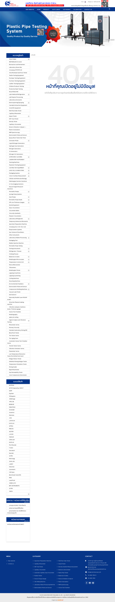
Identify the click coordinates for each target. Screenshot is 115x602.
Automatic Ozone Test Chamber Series (17, 342)
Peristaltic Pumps (14, 191)
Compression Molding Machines (18, 289)
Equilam (11, 393)
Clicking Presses (13, 254)
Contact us (11, 564)
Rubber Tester (38, 575)
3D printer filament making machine (15, 303)
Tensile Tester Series (15, 346)
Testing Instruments (14, 248)
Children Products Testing (16, 86)
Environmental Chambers (16, 284)
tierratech (12, 450)
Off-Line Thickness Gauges (16, 202)
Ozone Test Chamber (15, 312)
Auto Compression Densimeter (18, 375)
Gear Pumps (12, 197)
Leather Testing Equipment (16, 84)
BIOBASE (11, 404)
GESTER (11, 431)
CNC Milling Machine (39, 581)
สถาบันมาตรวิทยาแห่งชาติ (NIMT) (15, 524)
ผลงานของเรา (12, 295)
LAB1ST (11, 464)
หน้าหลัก (33, 55)
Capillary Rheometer (15, 113)
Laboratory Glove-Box (15, 67)
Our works (67, 9)
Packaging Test (13, 240)
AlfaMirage (12, 399)
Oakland (11, 437)
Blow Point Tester (14, 333)
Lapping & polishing (14, 276)
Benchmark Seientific (15, 475)
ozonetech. (12, 469)
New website (29, 9)
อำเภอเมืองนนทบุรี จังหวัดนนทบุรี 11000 (96, 565)
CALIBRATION (78, 9)
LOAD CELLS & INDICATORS (16, 170)
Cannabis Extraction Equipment (18, 105)
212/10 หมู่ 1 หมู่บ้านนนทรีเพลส (94, 561)
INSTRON (11, 385)
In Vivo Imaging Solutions (16, 184)
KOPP (10, 391)
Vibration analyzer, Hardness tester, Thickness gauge (16, 308)
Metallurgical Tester (14, 270)
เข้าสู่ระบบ (90, 2)
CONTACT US (89, 9)
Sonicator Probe (13, 141)
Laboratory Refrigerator (16, 219)
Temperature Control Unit (16, 262)
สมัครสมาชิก (97, 2)
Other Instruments (14, 235)
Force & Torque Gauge (40, 579)
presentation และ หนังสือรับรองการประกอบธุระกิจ (16, 512)
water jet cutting (13, 317)
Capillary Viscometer (15, 124)
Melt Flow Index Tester (15, 111)
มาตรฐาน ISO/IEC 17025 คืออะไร (17, 505)
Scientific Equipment (15, 108)
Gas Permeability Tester (16, 372)
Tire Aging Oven (13, 338)
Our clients (56, 9)
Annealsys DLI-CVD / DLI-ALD (17, 227)
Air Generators (13, 151)
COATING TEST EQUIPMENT (16, 168)
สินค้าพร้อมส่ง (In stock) (15, 62)
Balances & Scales (14, 257)
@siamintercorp (92, 567)
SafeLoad (12, 440)
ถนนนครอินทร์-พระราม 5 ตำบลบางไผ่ (95, 563)
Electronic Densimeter (64, 570)
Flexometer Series (14, 351)
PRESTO (11, 429)
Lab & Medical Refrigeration (17, 94)
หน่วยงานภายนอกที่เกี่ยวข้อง (16, 508)
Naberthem (12, 407)
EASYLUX (11, 423)
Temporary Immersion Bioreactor (18, 221)
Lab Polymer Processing (16, 97)
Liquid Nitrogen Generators (17, 143)
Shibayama (12, 396)
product (46, 9)
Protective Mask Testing (16, 89)
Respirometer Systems (15, 229)
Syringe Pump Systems (15, 194)
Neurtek (11, 453)
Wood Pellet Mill (13, 92)
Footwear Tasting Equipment (17, 78)
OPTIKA (11, 426)
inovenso (11, 412)
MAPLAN (11, 442)
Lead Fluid (12, 480)
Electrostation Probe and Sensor (43, 587)
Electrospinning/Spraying (16, 103)
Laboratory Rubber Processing (18, 238)
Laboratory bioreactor (15, 100)
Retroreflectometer (14, 265)
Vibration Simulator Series (16, 348)
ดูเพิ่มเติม (26, 502)
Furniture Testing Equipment (17, 81)
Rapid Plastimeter (14, 370)
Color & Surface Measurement (17, 176)
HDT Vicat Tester (13, 119)
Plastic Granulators (14, 130)
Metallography (13, 314)
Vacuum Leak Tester (14, 292)
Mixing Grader (13, 367)
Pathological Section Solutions (18, 181)
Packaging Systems (14, 173)
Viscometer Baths (14, 211)
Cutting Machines (14, 278)
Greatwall (11, 410)
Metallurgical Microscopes (16, 259)
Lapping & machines (14, 273)
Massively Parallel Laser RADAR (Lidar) (17, 298)
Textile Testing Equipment (16, 75)
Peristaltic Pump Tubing (15, 246)
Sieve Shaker (12, 59)
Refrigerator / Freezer (15, 251)
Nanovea (11, 415)
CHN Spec (12, 472)
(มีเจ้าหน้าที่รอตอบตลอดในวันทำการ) (97, 569)
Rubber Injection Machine (16, 243)
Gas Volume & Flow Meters (16, 232)
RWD (10, 478)
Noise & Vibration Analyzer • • (17, 127)
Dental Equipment (14, 205)
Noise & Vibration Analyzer (65, 579)
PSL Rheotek (12, 445)
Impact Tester (13, 116)
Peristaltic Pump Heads (15, 200)
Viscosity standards (14, 213)
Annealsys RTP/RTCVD (15, 70)
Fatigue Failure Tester (15, 359)
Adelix (11, 491)
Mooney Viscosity (14, 327)
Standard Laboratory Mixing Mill (18, 330)
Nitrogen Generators (15, 149)
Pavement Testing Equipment (17, 165)
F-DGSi (11, 448)
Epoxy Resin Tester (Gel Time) (17, 138)
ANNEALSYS (12, 483)
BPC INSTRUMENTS (14, 486)
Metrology (12, 459)
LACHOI (11, 434)
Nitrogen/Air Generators (16, 154)
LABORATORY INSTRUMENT (16, 160)
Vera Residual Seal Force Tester (18, 73)
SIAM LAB (11, 461)
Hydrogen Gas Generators (16, 146)
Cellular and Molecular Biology (18, 179)
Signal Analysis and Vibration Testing (16, 321)
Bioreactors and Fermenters (17, 64)
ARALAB (11, 402)
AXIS (10, 418)
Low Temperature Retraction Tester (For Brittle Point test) (16, 355)
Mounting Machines (14, 281)
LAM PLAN (12, 421)
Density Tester (13, 121)
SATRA (11, 456)
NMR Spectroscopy (14, 132)
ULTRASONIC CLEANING (15, 157)
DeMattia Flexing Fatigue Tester (18, 361)
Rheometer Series (14, 325)
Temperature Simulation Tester (18, 364)
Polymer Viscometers (15, 216)
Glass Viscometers (14, 208)
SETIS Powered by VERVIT (16, 388)
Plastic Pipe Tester (63, 572)
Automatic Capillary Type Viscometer (44, 572)
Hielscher (11, 467)
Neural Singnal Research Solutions (15, 188)
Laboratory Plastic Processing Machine (44, 584)
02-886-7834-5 (92, 575)
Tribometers (12, 267)
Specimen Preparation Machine (18, 224)
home (38, 9)
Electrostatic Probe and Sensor (18, 135)
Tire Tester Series (14, 336)
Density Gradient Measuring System (68, 567)
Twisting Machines (14, 162)
